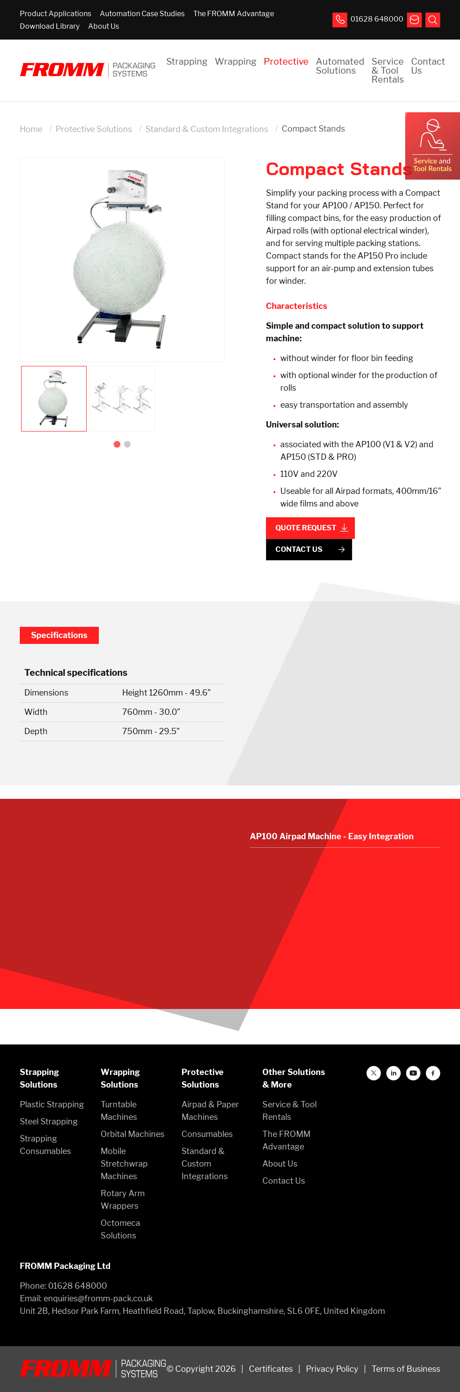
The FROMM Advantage (233, 13)
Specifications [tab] (59, 635)
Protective (286, 61)
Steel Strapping (49, 1121)
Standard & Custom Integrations (207, 129)
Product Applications (55, 13)
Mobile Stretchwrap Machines (124, 1163)
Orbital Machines (132, 1134)
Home (31, 129)
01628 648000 (77, 1286)
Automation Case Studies (142, 13)
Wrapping (236, 61)
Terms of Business (406, 1369)
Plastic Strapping (52, 1104)
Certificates (271, 1369)
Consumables (207, 1134)
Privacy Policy (332, 1369)
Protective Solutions (94, 129)
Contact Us (428, 66)
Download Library (50, 26)
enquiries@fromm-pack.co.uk (98, 1298)
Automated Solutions (340, 66)
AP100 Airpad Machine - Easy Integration (332, 836)
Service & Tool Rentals (388, 70)
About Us (103, 26)
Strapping (187, 61)
